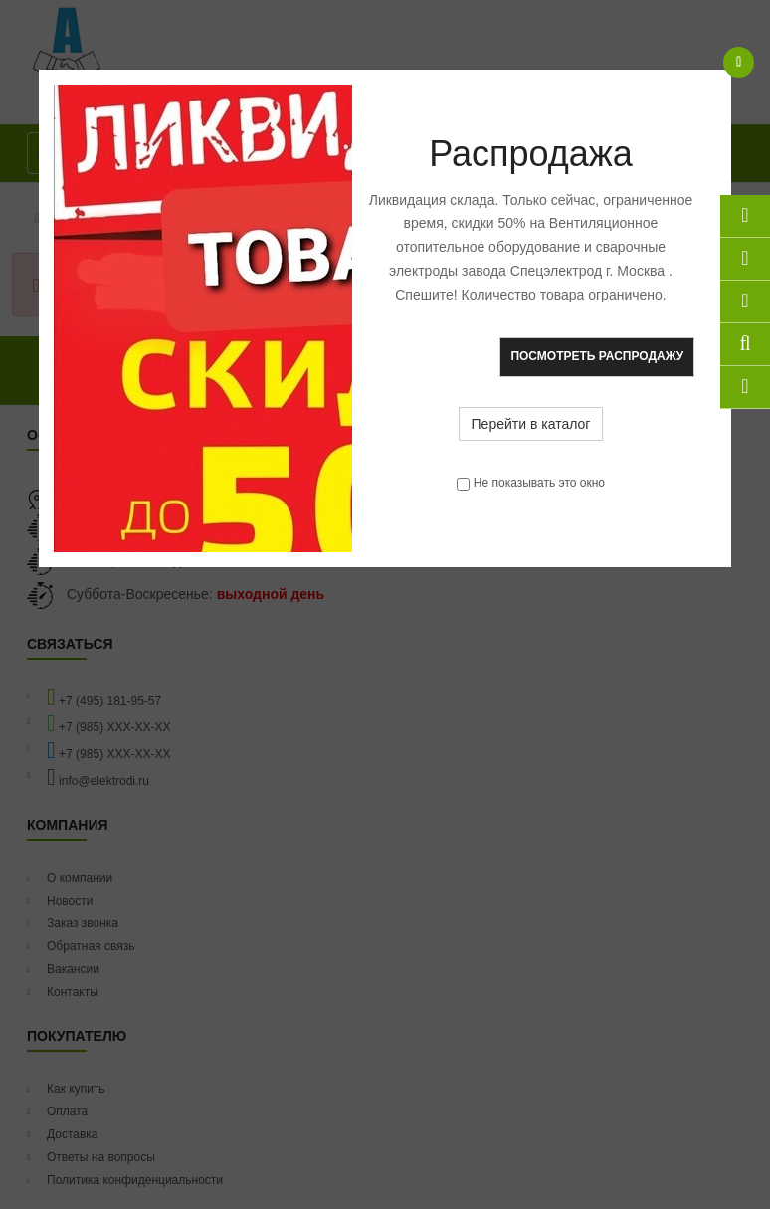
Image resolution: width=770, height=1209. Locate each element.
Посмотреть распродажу (596, 356)
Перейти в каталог (531, 424)
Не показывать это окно (539, 483)
